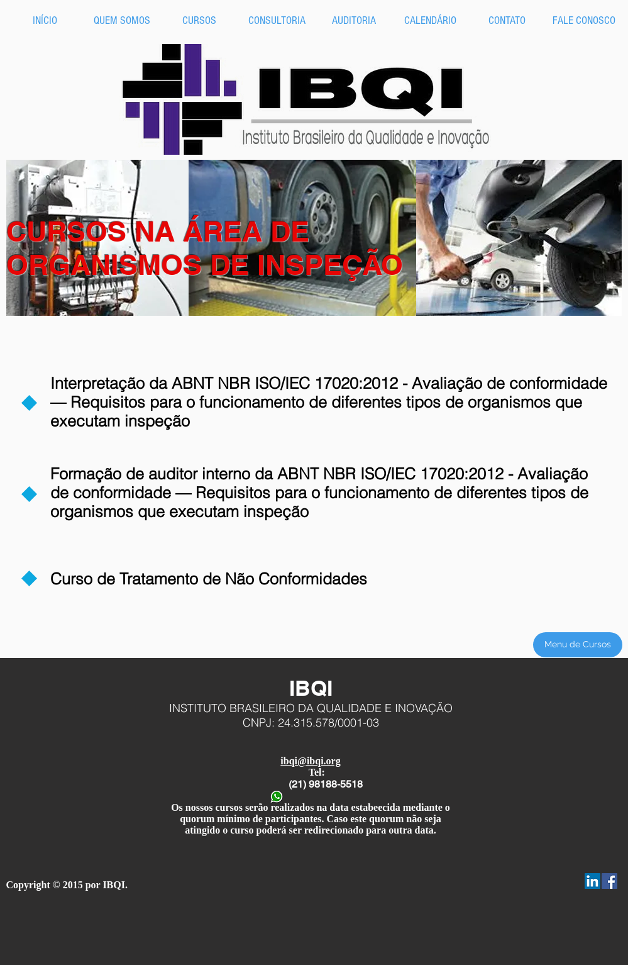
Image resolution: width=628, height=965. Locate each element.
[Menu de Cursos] (577, 644)
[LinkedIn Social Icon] (592, 881)
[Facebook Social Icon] (609, 881)
